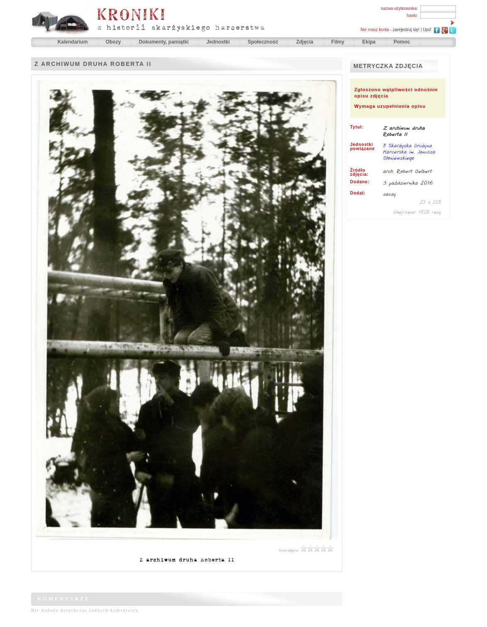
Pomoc (402, 42)
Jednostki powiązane (362, 147)
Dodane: (360, 182)
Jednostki (219, 42)
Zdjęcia (305, 42)
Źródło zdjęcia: (359, 172)
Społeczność (264, 42)
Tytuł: (356, 127)
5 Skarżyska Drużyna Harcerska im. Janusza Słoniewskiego (409, 152)
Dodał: (357, 193)
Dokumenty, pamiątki (164, 42)
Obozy (114, 42)
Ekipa (368, 42)
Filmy (337, 42)
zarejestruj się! (406, 29)
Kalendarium (73, 42)
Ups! (427, 29)
